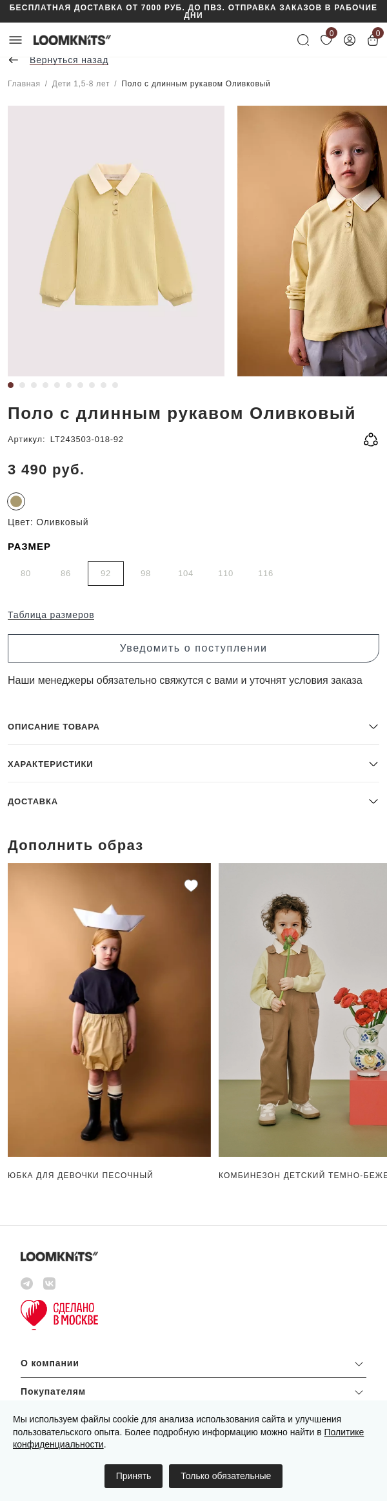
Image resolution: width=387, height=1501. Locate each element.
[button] (193, 726)
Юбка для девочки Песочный (81, 1175)
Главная (24, 83)
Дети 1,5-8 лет (81, 83)
